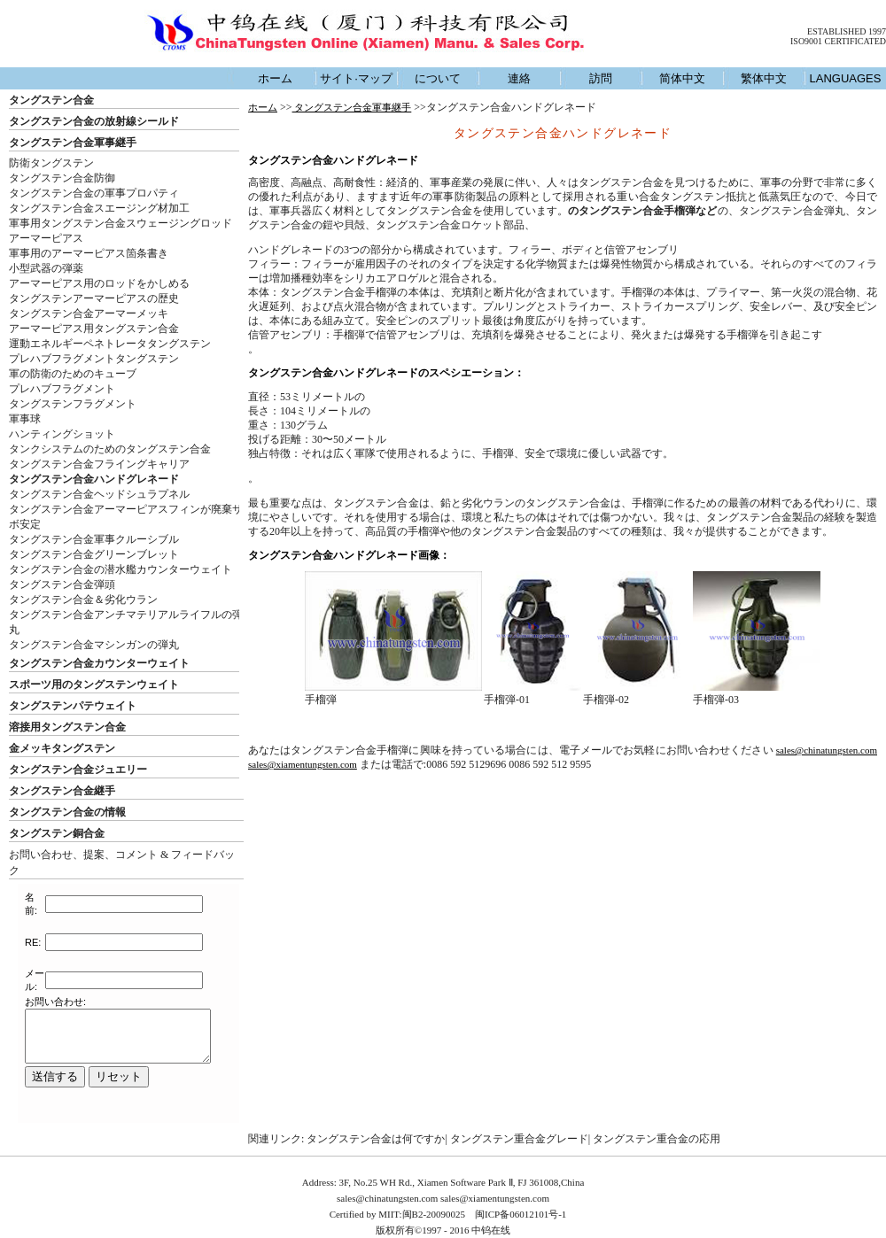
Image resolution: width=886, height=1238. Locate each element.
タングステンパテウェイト (72, 706)
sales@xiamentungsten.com (302, 764)
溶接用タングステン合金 (67, 727)
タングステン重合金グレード (519, 1139)
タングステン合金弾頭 (62, 584)
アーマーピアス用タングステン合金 (94, 328)
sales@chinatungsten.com (826, 750)
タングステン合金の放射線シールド (94, 121)
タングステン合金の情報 (67, 812)
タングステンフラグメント (72, 404)
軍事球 (25, 419)
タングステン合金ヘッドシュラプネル (99, 494)
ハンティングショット (62, 434)
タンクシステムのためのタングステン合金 (110, 449)
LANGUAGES (846, 78)
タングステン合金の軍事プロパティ (94, 193)
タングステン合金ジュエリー (78, 769)
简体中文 (682, 78)
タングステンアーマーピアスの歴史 (94, 298)
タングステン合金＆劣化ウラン (83, 599)
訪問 (600, 78)
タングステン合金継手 (62, 791)
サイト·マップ (356, 78)
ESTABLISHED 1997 (846, 31)
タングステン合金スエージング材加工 (99, 208)
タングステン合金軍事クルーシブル (94, 539)
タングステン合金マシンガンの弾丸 (94, 644)
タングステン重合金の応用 (656, 1139)
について (438, 78)
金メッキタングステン (62, 748)
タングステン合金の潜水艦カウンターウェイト (120, 569)
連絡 (519, 78)
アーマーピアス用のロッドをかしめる (99, 283)
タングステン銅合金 (57, 833)
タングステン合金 (51, 100)
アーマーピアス (46, 238)
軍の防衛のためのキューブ (72, 374)
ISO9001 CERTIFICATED (838, 41)
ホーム (275, 78)
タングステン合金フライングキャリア (99, 464)
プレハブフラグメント (62, 389)
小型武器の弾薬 (46, 268)
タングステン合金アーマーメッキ (88, 313)
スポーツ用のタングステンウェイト (94, 684)
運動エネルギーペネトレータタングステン (110, 343)
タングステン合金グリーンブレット (94, 554)
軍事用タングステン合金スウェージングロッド (120, 223)
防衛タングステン (51, 163)
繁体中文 (764, 78)
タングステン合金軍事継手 (72, 142)
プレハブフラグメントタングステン (94, 358)
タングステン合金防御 (62, 178)
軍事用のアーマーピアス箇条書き (88, 253)
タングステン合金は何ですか (376, 1139)
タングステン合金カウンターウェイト (99, 663)
